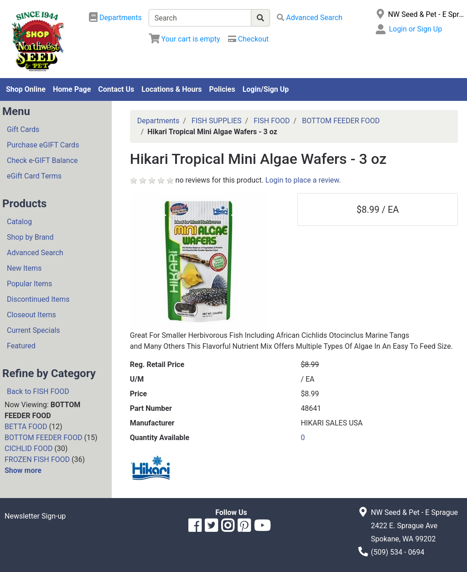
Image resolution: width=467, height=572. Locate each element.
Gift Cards (23, 129)
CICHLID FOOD (28, 448)
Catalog (19, 221)
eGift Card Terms (34, 176)
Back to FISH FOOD (38, 391)
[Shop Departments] (115, 17)
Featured (21, 345)
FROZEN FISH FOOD (37, 459)
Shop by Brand (30, 237)
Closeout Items (31, 314)
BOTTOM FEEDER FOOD (44, 437)
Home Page (72, 89)
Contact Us (116, 89)
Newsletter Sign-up (35, 516)
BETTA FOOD (26, 426)
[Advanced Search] (309, 17)
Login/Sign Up (266, 89)
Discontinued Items (38, 299)
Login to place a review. (303, 180)
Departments (158, 120)
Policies (222, 89)
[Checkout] (248, 39)
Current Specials (33, 330)
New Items (24, 268)
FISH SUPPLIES (217, 120)
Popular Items (29, 283)
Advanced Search (35, 252)
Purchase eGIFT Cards (43, 145)
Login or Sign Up (415, 29)
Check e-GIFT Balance (42, 160)
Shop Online (26, 89)
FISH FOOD (272, 120)
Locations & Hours (171, 89)
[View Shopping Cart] (184, 39)
